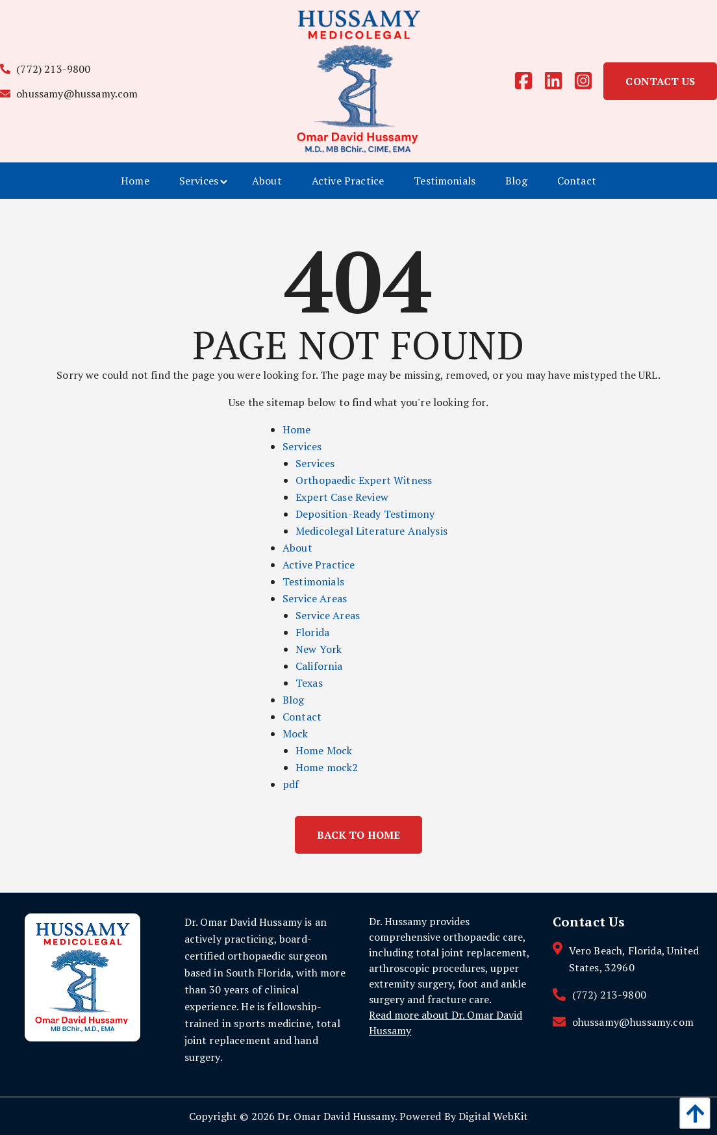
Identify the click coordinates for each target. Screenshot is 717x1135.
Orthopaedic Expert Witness (364, 480)
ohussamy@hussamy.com (69, 93)
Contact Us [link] (660, 81)
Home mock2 (327, 767)
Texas (309, 683)
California (319, 666)
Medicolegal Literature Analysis (371, 531)
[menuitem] (135, 180)
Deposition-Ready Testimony (365, 514)
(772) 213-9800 (45, 69)
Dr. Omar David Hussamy (336, 1116)
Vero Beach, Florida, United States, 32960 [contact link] (634, 959)
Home (297, 429)
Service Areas (315, 598)
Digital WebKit (493, 1116)
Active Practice (319, 564)
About (297, 548)
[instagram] (588, 81)
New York (319, 649)
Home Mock (324, 750)
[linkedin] (558, 81)
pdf (291, 784)
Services (302, 446)
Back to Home (359, 835)
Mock (295, 733)
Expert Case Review (342, 497)
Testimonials (313, 581)
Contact (302, 716)
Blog (294, 700)
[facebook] (529, 81)
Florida (312, 632)
